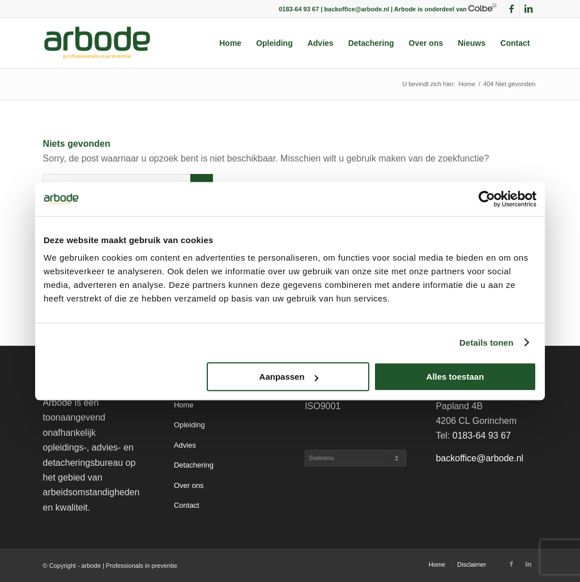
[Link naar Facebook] (511, 8)
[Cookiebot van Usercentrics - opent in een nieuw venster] (486, 198)
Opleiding (189, 424)
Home (184, 405)
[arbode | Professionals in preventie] (97, 43)
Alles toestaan (455, 376)
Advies (185, 445)
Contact (186, 505)
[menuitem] (230, 43)
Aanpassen (288, 376)
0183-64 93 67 (482, 435)
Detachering (194, 465)
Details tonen (486, 342)
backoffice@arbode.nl (479, 458)
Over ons (189, 485)
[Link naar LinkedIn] (528, 8)
